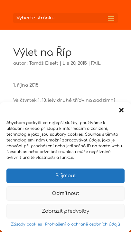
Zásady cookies (26, 224)
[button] (121, 110)
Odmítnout (65, 193)
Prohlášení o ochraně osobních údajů (82, 224)
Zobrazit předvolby (65, 211)
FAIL (96, 63)
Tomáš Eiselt (43, 63)
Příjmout (65, 176)
